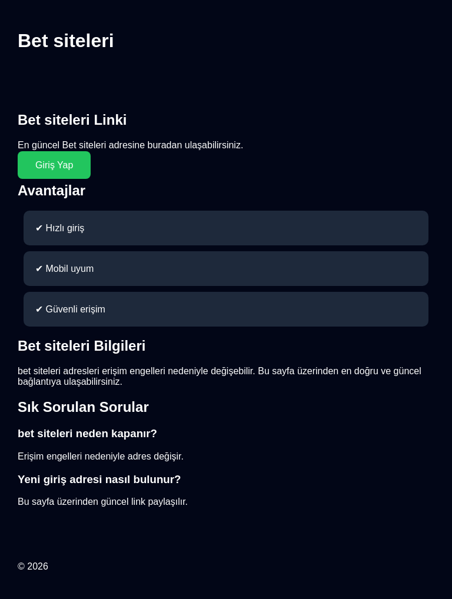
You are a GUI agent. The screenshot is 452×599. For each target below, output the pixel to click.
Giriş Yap (54, 165)
